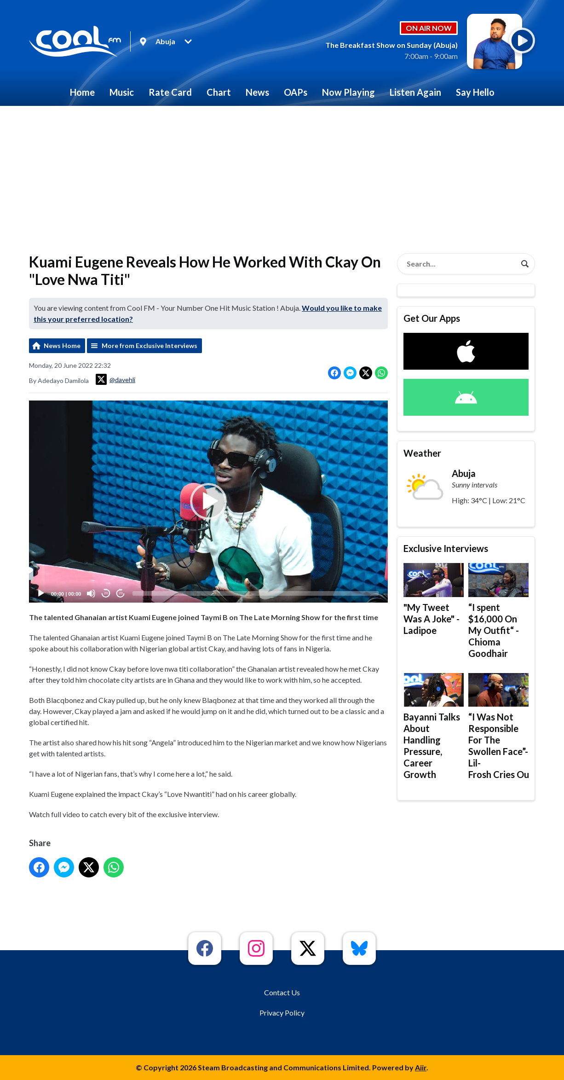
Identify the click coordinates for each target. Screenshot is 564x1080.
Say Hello (475, 92)
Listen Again (415, 92)
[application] (208, 502)
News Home (62, 345)
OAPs (295, 92)
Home (82, 92)
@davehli (115, 379)
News (257, 92)
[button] (208, 501)
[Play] (41, 593)
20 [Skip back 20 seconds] (106, 593)
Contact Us (282, 992)
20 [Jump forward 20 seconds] (121, 593)
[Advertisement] (282, 174)
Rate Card (170, 92)
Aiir (420, 1067)
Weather (422, 453)
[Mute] (91, 593)
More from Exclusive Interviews (149, 345)
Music (121, 92)
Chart (219, 92)
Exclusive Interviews (445, 548)
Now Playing (348, 92)
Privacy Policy (282, 1012)
